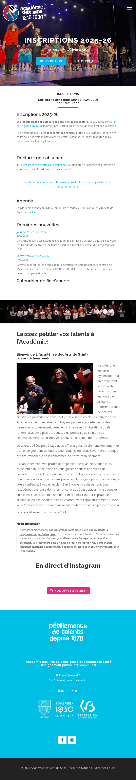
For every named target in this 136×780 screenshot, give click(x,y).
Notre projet (85, 61)
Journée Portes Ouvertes (31, 232)
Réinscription (51, 61)
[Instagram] (72, 740)
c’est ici (32, 212)
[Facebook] (62, 740)
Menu (129, 7)
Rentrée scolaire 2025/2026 (33, 256)
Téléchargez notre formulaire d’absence (42, 165)
